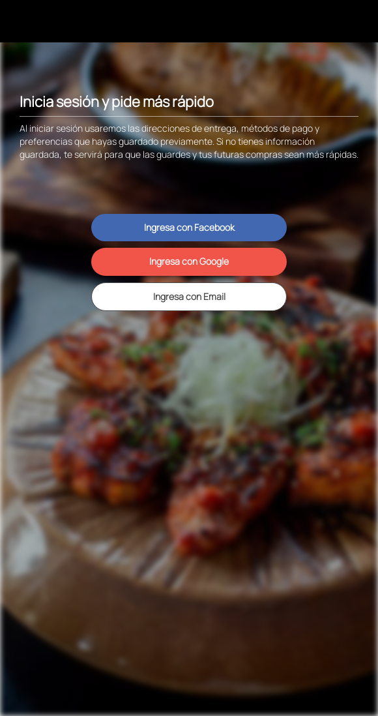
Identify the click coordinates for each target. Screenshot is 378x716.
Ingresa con (189, 227)
